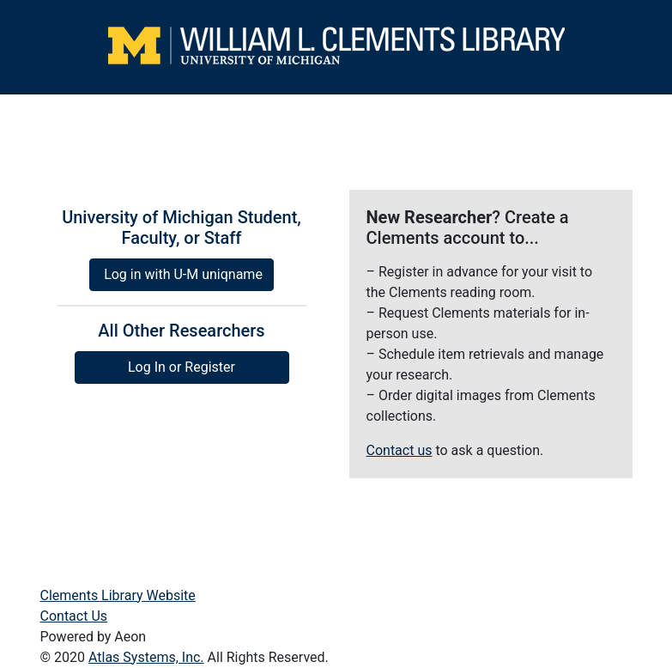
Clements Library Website (118, 595)
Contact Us (74, 616)
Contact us (399, 450)
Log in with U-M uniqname (183, 274)
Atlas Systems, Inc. (146, 657)
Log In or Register (181, 367)
